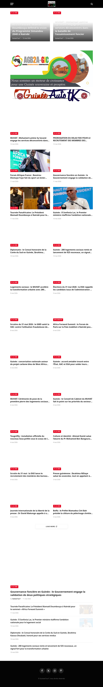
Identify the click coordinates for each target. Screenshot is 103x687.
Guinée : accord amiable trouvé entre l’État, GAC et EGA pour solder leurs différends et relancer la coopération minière (71, 363)
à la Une (14, 13)
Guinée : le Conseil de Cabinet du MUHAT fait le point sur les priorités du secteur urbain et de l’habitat (72, 400)
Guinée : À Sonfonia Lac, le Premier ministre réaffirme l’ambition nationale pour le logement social (72, 214)
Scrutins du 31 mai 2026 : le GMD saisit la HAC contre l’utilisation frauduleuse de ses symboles (29, 325)
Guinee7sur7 (16, 38)
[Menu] (11, 4)
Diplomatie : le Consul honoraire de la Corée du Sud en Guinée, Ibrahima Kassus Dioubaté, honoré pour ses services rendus (28, 251)
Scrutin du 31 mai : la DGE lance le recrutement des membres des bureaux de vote (29, 475)
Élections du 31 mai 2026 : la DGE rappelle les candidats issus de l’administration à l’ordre (73, 288)
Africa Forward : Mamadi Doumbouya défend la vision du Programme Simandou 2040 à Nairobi (29, 29)
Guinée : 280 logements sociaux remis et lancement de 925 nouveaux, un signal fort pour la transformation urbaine (72, 251)
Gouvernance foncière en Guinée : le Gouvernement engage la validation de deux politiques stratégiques (72, 176)
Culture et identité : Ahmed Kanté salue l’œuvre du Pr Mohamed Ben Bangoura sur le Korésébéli (72, 437)
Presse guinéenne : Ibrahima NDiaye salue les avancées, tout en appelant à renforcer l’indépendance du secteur (71, 475)
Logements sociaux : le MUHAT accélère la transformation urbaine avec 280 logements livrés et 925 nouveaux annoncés (29, 288)
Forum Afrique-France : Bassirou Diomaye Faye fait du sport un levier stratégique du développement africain (29, 176)
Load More (51, 526)
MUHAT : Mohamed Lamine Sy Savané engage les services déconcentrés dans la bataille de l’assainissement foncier (71, 28)
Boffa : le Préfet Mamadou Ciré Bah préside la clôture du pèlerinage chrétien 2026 (72, 512)
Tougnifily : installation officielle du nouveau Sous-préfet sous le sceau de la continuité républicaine (29, 437)
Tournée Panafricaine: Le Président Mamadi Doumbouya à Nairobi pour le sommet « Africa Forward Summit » (28, 214)
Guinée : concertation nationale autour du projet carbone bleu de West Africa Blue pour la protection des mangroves (29, 363)
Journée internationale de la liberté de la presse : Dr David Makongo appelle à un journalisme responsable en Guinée (29, 512)
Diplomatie (58, 320)
